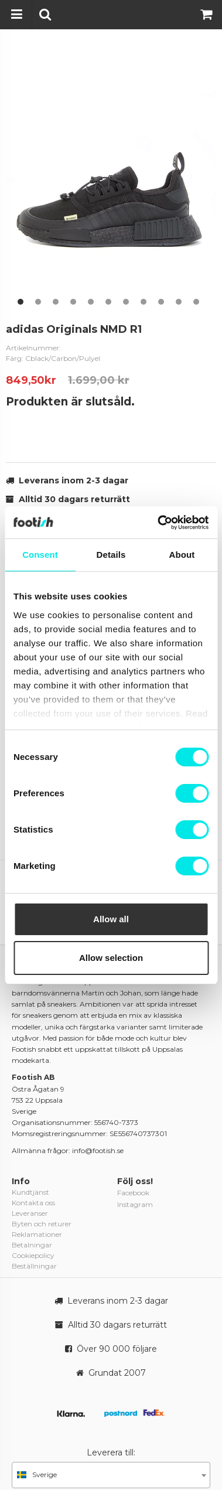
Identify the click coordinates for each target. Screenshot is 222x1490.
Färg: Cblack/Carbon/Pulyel (53, 358)
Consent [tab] (40, 555)
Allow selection (111, 958)
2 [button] (38, 302)
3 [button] (56, 302)
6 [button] (108, 302)
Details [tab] (111, 555)
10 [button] (179, 302)
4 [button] (73, 302)
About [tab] (182, 555)
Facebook (133, 1192)
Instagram (135, 1204)
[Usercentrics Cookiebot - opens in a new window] (158, 522)
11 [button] (196, 302)
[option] (111, 178)
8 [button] (143, 302)
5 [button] (91, 302)
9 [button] (161, 302)
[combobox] (111, 1475)
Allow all (111, 919)
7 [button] (126, 302)
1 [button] (20, 302)
